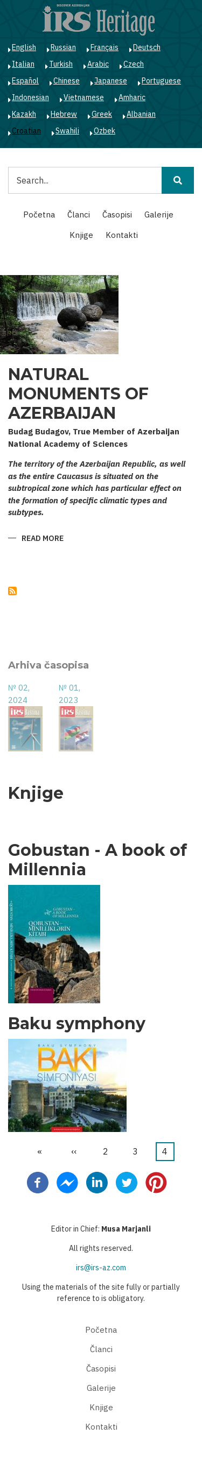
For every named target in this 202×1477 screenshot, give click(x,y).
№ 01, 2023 (69, 694)
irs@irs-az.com (101, 1267)
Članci (78, 214)
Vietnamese (84, 97)
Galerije (158, 214)
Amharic (132, 97)
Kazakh (24, 114)
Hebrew (64, 114)
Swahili (67, 131)
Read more (43, 539)
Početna (39, 214)
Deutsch (147, 47)
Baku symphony (76, 1023)
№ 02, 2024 (19, 694)
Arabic (98, 64)
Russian (63, 47)
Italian (23, 64)
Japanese (110, 81)
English (24, 47)
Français (104, 47)
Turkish (61, 64)
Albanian (141, 114)
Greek (102, 114)
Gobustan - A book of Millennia (97, 860)
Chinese (66, 81)
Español (25, 81)
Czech (133, 64)
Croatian (26, 131)
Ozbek (104, 131)
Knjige (81, 235)
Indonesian (30, 97)
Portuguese (161, 81)
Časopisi (117, 214)
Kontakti (122, 235)
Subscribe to (12, 591)
